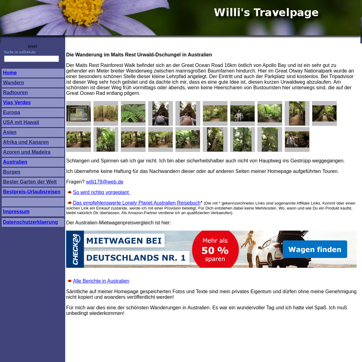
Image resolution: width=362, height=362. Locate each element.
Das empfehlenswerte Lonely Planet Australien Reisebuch (137, 202)
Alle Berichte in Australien (101, 281)
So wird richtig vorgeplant (101, 192)
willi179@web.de (104, 181)
